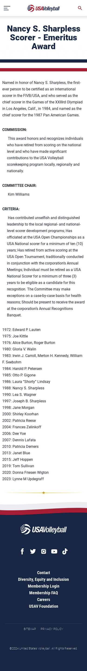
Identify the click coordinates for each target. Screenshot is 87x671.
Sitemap (30, 629)
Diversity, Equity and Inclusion (43, 579)
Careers (43, 599)
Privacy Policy (52, 629)
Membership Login (43, 586)
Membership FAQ (43, 592)
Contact (43, 572)
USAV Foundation (43, 606)
